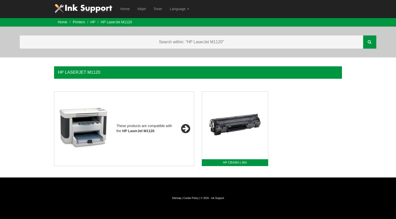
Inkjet (141, 9)
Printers (79, 22)
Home (125, 9)
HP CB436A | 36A (235, 162)
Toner (157, 9)
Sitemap (176, 198)
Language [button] (179, 9)
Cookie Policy (191, 198)
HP (92, 22)
